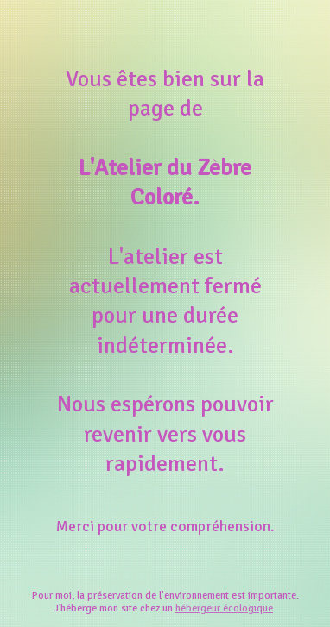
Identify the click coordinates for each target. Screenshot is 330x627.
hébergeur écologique (224, 608)
